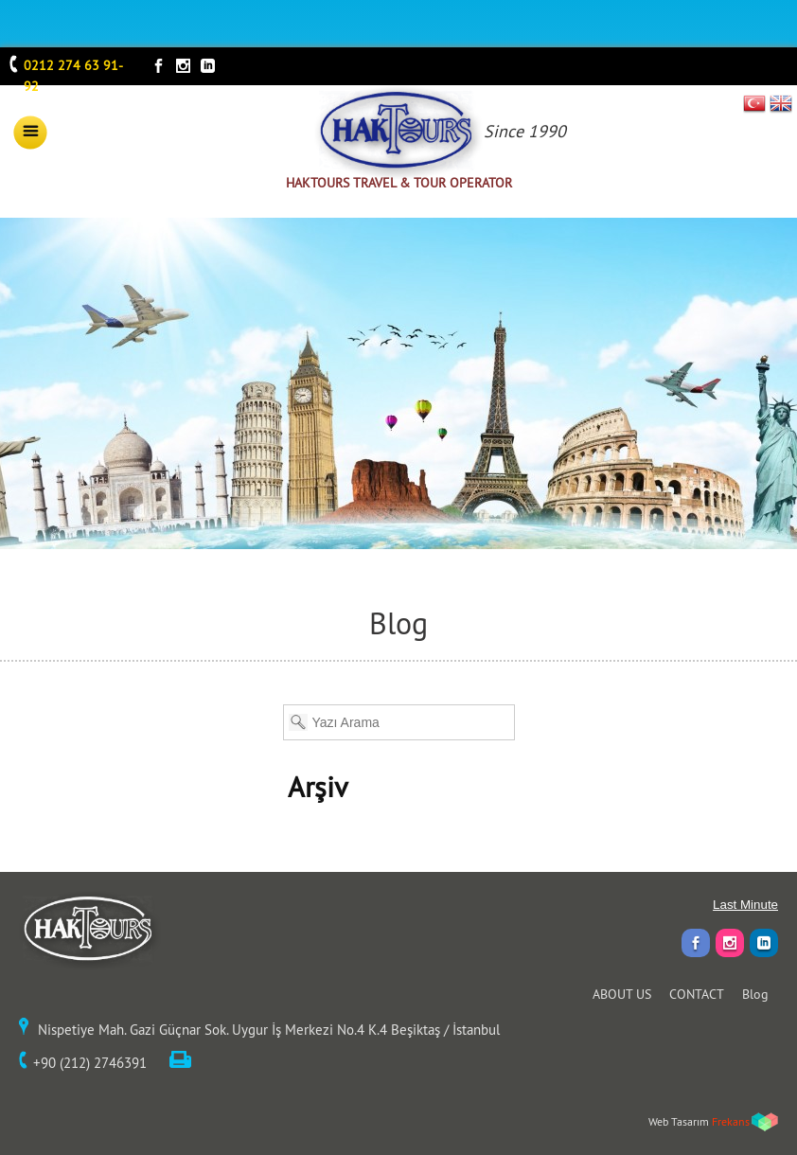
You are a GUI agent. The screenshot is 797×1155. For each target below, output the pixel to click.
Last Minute (745, 904)
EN (780, 103)
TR (755, 103)
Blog (755, 994)
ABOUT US (622, 994)
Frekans (731, 1121)
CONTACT (696, 994)
